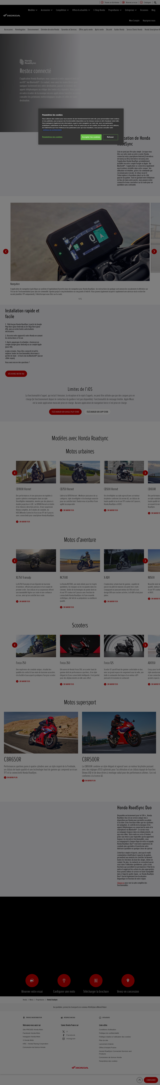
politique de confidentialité (52, 130)
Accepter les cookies (91, 137)
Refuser (110, 137)
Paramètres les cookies (52, 137)
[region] (81, 126)
